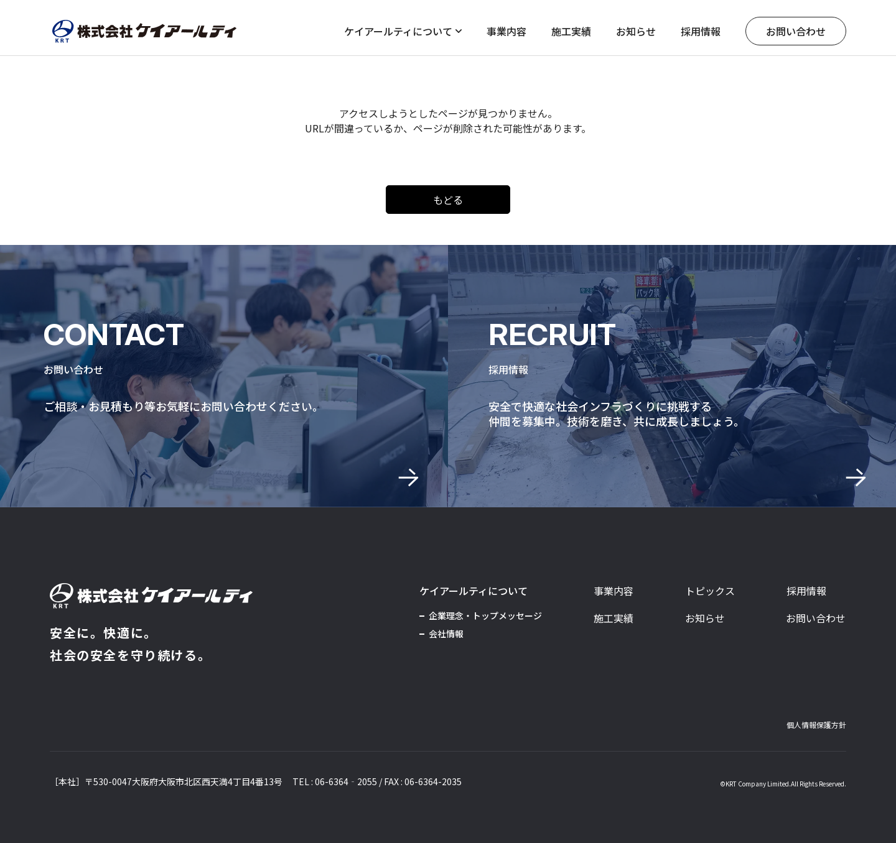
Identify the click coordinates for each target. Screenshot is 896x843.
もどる (448, 199)
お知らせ (636, 31)
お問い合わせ (796, 31)
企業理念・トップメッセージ (485, 615)
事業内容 (506, 31)
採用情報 (701, 31)
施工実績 (571, 31)
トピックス (710, 590)
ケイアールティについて (403, 31)
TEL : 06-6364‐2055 (334, 781)
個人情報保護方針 (816, 724)
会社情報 (446, 633)
